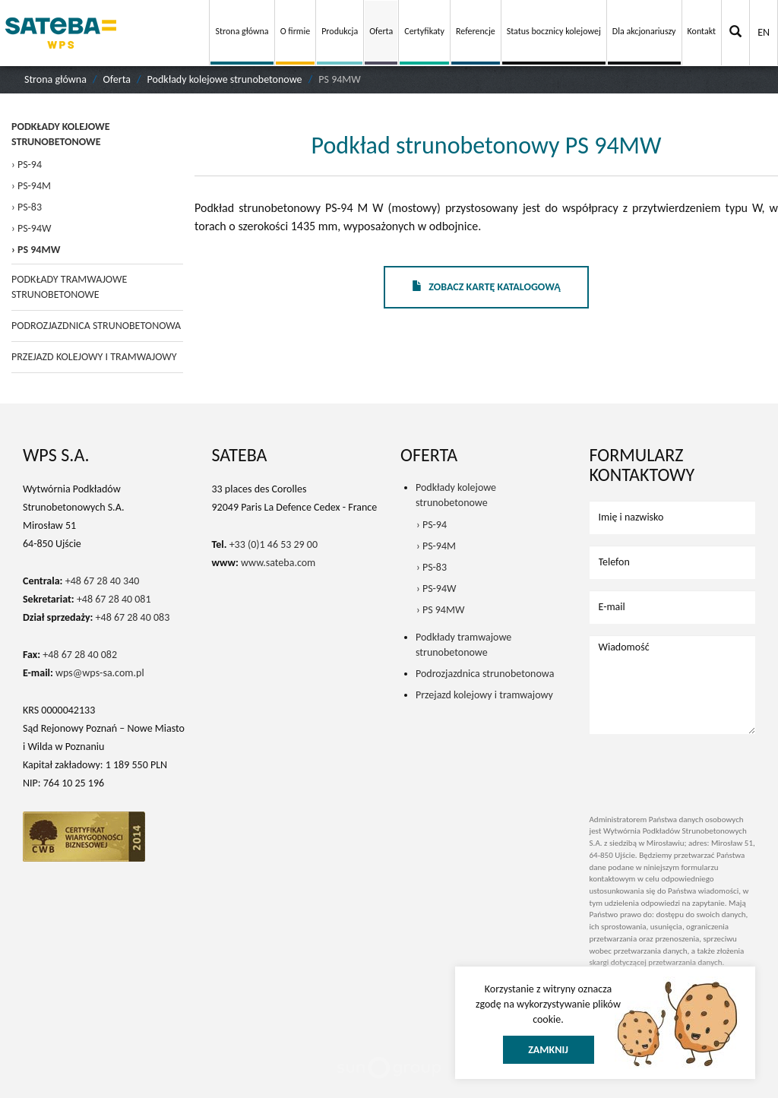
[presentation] (678, 768)
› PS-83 (26, 207)
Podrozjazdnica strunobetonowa (96, 325)
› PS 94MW (35, 249)
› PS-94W (31, 228)
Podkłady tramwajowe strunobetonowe (69, 287)
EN (763, 32)
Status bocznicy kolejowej (554, 31)
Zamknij (548, 1049)
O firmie (295, 31)
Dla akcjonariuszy (644, 31)
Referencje (475, 31)
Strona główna (241, 31)
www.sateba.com (278, 562)
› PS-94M (31, 185)
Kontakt (702, 31)
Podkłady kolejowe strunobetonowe (224, 79)
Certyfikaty (424, 31)
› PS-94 (26, 164)
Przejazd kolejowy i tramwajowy (94, 356)
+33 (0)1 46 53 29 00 (273, 544)
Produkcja (339, 31)
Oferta (381, 31)
